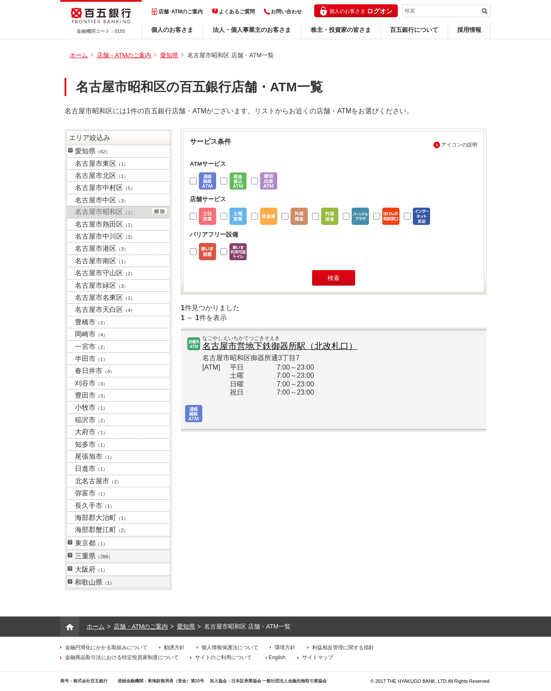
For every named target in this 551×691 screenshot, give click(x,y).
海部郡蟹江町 (101, 529)
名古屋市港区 (101, 248)
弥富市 (91, 493)
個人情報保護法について (229, 647)
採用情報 (469, 29)
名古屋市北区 (101, 175)
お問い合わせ (286, 12)
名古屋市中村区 (105, 187)
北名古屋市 (98, 481)
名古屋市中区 (101, 200)
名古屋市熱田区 (105, 224)
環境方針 (285, 647)
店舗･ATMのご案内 (180, 12)
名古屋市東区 (101, 163)
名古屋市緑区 (101, 285)
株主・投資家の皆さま (341, 29)
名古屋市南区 (101, 261)
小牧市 (91, 407)
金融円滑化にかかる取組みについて (106, 647)
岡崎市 (91, 334)
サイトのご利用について (223, 657)
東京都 (91, 543)
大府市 (91, 432)
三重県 (94, 556)
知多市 (91, 444)
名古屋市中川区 (105, 236)
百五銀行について (414, 29)
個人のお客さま (172, 29)
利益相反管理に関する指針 (343, 647)
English (277, 657)
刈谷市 (91, 383)
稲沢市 (91, 419)
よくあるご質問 (237, 12)
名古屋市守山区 (105, 273)
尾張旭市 (95, 456)
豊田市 (91, 395)
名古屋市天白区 (105, 309)
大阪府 (91, 569)
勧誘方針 (174, 647)
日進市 (91, 468)
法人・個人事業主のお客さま (252, 29)
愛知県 (169, 55)
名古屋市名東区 (105, 297)
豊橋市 (91, 322)
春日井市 (95, 370)
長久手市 (95, 505)
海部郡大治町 (101, 517)
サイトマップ (317, 657)
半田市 (91, 358)
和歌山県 (95, 582)
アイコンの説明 (459, 145)
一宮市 (91, 346)
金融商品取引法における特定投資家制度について (122, 657)
